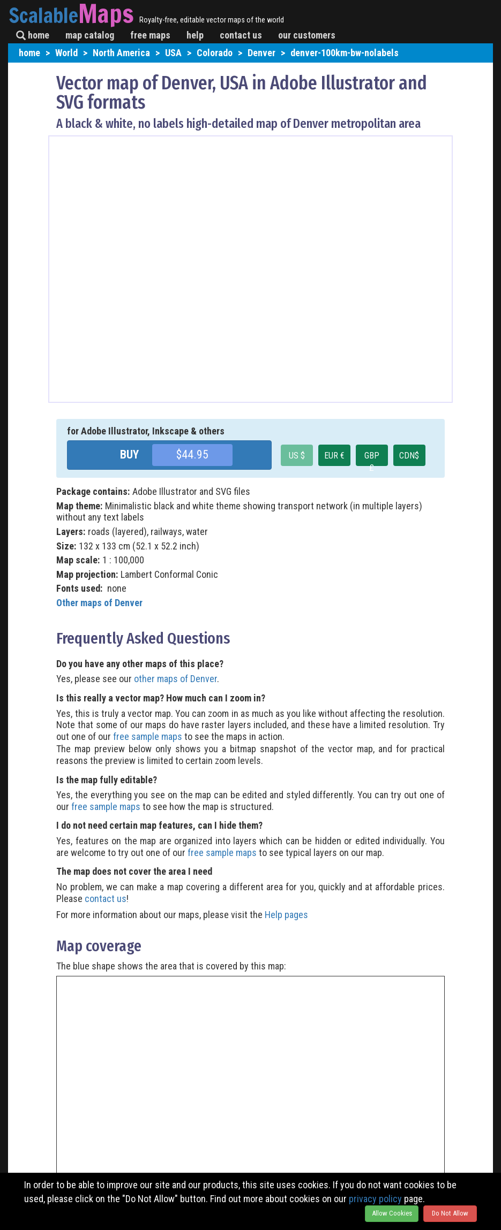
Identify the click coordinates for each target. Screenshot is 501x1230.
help (195, 35)
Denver (261, 52)
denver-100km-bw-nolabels (344, 52)
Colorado (215, 52)
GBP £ (371, 458)
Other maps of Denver (99, 602)
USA (173, 52)
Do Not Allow (450, 1213)
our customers (306, 35)
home (32, 35)
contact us (241, 35)
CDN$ (409, 455)
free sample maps (147, 736)
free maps (150, 35)
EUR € (334, 455)
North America (121, 52)
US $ (297, 455)
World (66, 52)
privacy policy (375, 1198)
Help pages (286, 914)
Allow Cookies (392, 1213)
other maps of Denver (175, 678)
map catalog (89, 35)
